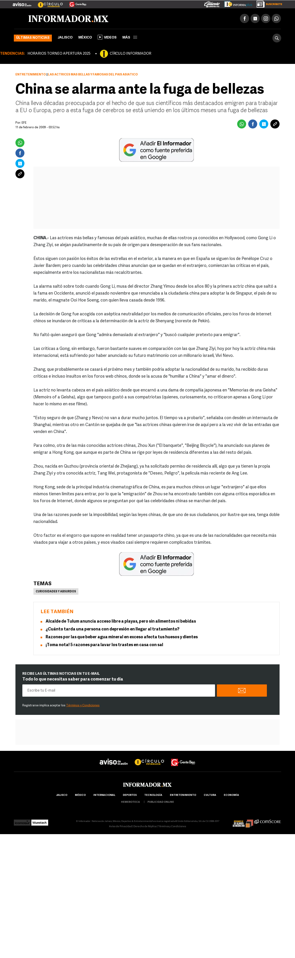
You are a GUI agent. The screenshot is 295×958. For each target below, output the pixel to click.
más (129, 37)
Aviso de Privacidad (120, 826)
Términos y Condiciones (83, 705)
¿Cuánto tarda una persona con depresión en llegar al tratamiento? (112, 629)
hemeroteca (130, 802)
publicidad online (161, 802)
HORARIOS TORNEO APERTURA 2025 (58, 54)
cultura (210, 795)
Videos (107, 37)
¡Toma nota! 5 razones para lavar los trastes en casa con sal (104, 645)
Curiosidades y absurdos (56, 591)
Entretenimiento (30, 74)
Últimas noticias (33, 38)
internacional (104, 795)
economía (231, 795)
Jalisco (65, 37)
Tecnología (153, 795)
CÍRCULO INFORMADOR (130, 54)
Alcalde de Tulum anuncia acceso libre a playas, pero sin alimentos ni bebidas (121, 621)
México (85, 37)
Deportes (130, 795)
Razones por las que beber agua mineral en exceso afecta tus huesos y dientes (122, 637)
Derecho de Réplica (145, 826)
